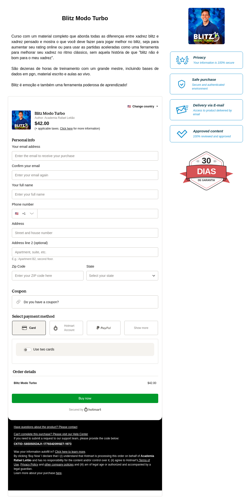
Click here (66, 128)
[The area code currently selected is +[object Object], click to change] (24, 213)
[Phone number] (97, 213)
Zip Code (18, 266)
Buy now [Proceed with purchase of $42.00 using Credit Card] (85, 398)
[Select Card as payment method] (29, 328)
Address (18, 224)
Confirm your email (26, 166)
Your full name (22, 185)
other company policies (59, 464)
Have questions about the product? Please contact (45, 427)
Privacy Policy (29, 464)
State (90, 266)
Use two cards (43, 349)
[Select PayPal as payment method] (103, 328)
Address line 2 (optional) (30, 243)
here (58, 473)
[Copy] (43, 444)
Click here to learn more (70, 451)
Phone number (23, 204)
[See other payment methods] (141, 328)
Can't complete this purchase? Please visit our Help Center (51, 434)
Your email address (26, 147)
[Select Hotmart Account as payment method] (66, 328)
